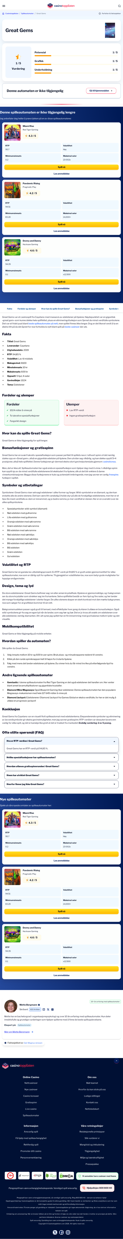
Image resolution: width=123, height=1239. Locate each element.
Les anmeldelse (61, 173)
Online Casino (31, 1077)
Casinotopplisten (11, 13)
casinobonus (109, 461)
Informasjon (31, 1125)
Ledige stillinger (92, 1096)
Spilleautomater (27, 13)
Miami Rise (28, 126)
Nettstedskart (92, 1109)
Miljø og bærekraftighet (92, 1157)
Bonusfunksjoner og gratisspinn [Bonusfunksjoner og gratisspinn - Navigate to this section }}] (89, 309)
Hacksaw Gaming (30, 244)
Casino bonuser (31, 1096)
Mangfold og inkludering (92, 1144)
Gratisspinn (31, 1102)
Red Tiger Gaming (30, 129)
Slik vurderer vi (92, 1138)
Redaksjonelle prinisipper (92, 1131)
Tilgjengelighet (92, 1151)
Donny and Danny (32, 241)
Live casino (31, 1109)
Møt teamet (92, 1083)
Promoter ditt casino (31, 1151)
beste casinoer (72, 327)
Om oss (92, 1077)
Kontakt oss (92, 1102)
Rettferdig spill (31, 1144)
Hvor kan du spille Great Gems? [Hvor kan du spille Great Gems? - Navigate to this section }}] (55, 309)
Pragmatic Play (29, 187)
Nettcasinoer (31, 1083)
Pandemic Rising (31, 183)
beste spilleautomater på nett (43, 323)
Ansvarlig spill (31, 1131)
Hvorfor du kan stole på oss (92, 1089)
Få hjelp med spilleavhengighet (31, 1138)
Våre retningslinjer (92, 1125)
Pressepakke (92, 1164)
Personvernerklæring (31, 1157)
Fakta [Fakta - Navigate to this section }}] (9, 309)
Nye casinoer (30, 1089)
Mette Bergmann (28, 1005)
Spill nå (61, 167)
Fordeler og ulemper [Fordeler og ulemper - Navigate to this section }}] (27, 309)
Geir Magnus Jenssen (33, 1043)
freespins (113, 474)
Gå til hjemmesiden (101, 90)
